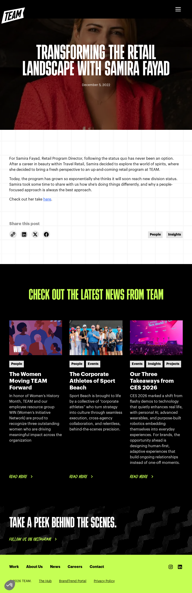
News (55, 567)
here (47, 199)
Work (14, 567)
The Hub (45, 581)
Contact (97, 567)
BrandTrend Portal (72, 581)
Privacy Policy (104, 581)
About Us (34, 567)
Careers (75, 567)
